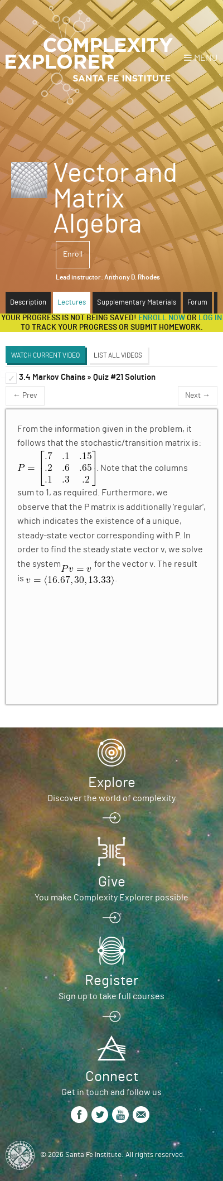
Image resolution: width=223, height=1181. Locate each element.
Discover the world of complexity (111, 798)
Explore (111, 782)
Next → (197, 395)
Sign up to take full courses (111, 996)
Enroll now (161, 318)
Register (111, 980)
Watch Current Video (45, 355)
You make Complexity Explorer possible (111, 897)
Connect (111, 1076)
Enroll (73, 254)
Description (28, 302)
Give (111, 882)
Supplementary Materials (136, 302)
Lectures (71, 302)
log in (210, 318)
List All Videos (118, 355)
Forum (197, 302)
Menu (205, 58)
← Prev (25, 395)
